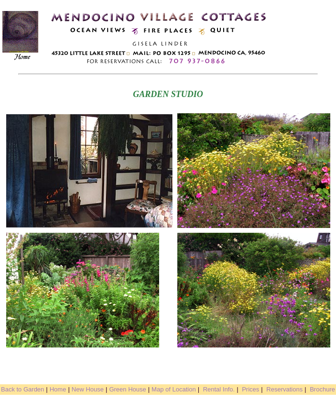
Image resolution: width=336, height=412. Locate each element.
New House (88, 389)
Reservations (284, 389)
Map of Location (174, 389)
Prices (250, 389)
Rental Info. (219, 389)
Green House (127, 389)
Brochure (322, 389)
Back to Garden (22, 389)
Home (58, 389)
